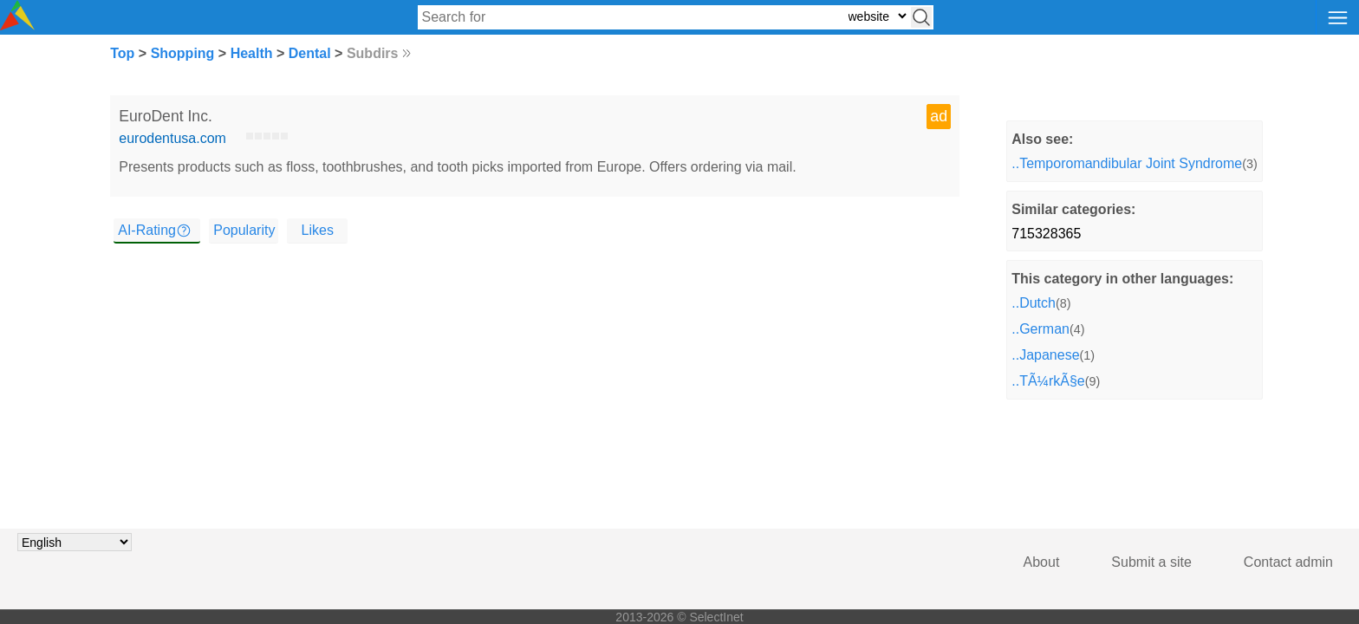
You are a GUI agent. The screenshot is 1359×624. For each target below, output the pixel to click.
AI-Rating (147, 230)
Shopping (183, 53)
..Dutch (1033, 303)
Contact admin (1288, 562)
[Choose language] (74, 542)
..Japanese (1045, 355)
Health (252, 53)
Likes (318, 230)
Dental (310, 53)
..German (1040, 329)
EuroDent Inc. (165, 116)
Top (122, 53)
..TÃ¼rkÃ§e (1047, 381)
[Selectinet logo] (17, 25)
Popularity (244, 230)
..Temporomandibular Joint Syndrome (1126, 163)
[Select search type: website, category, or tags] (877, 16)
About (1042, 562)
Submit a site (1151, 562)
